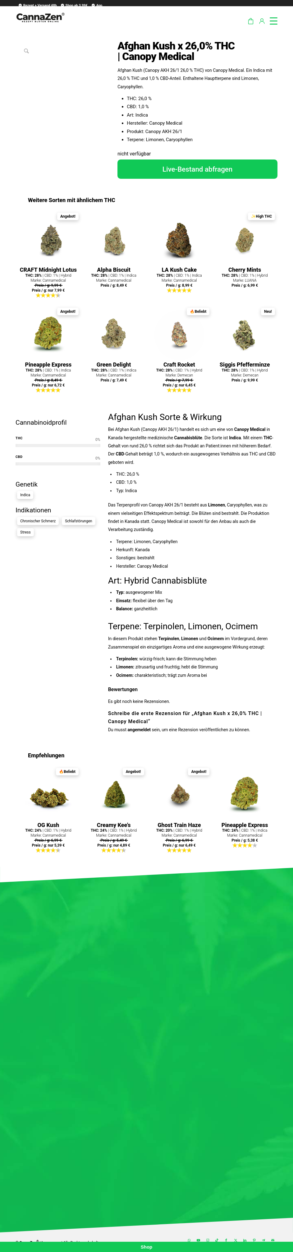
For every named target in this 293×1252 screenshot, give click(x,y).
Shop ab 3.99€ (74, 5)
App (96, 5)
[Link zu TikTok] (217, 1240)
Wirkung (206, 417)
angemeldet (139, 729)
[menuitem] (37, 5)
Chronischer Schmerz (38, 521)
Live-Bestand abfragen (198, 169)
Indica (25, 495)
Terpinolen (163, 626)
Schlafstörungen (78, 521)
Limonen (216, 504)
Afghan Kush (133, 417)
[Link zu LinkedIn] (245, 1240)
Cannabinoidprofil (41, 422)
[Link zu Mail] (272, 1240)
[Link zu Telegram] (263, 1240)
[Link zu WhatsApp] (189, 1240)
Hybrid (136, 580)
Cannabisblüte (188, 437)
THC (267, 437)
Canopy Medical (250, 429)
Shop (147, 1247)
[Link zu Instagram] (207, 1240)
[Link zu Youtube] (198, 1240)
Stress (25, 532)
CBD (120, 453)
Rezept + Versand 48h (37, 5)
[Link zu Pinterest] (254, 1240)
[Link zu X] (235, 1240)
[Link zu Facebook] (226, 1240)
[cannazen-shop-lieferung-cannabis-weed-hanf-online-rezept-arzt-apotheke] (40, 25)
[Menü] (270, 20)
